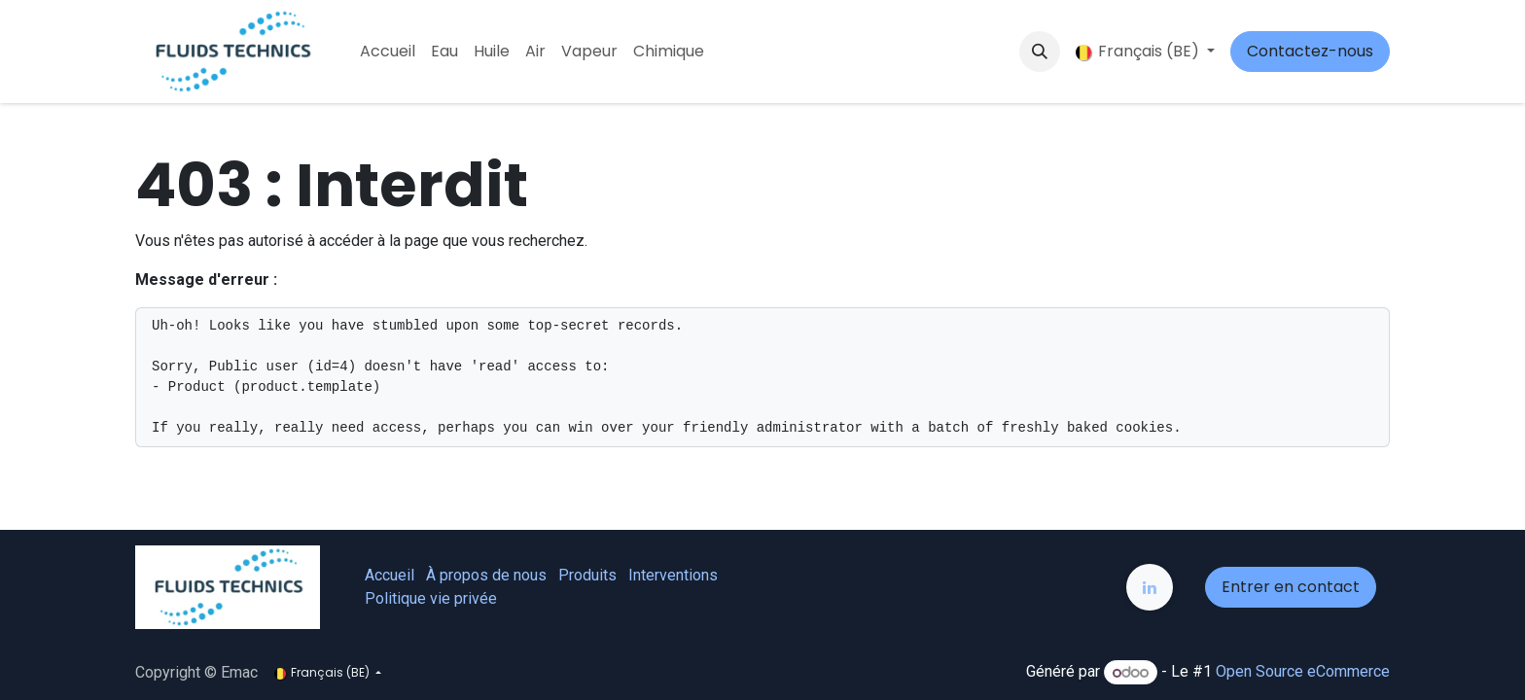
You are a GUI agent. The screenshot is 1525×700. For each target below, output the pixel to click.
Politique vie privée (431, 598)
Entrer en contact (1291, 587)
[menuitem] (387, 51)
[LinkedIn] (1149, 587)
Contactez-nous (1310, 51)
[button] (1039, 51)
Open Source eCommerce (1303, 672)
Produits (587, 575)
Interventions (673, 575)
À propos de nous (486, 575)
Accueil (389, 575)
